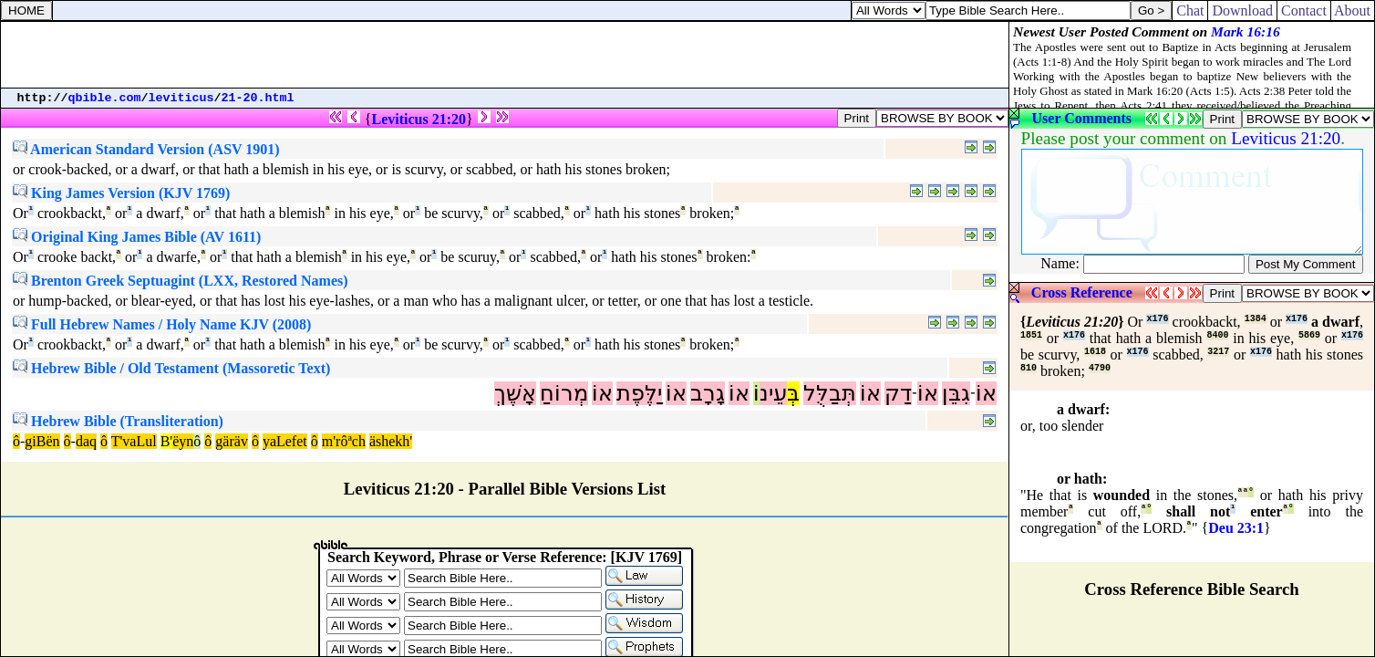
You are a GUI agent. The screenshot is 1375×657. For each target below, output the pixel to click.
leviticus (181, 98)
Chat (1190, 10)
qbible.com (104, 98)
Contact (1303, 10)
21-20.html (258, 98)
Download (1242, 10)
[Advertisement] (505, 54)
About (1352, 10)
